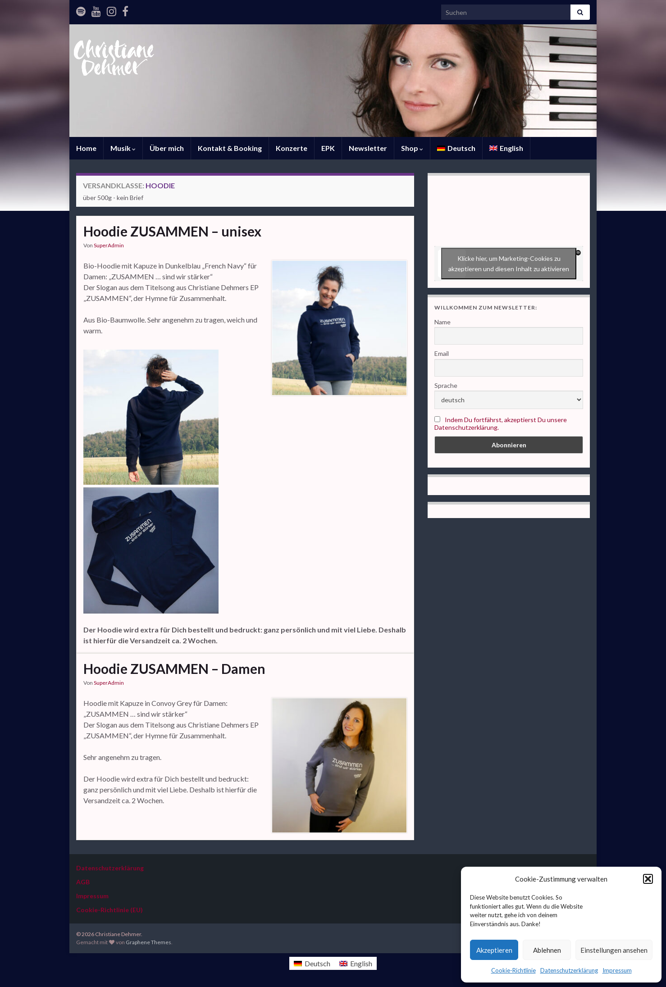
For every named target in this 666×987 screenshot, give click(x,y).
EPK (328, 148)
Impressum (617, 970)
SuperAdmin (109, 245)
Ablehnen (547, 950)
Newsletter (368, 148)
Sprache (445, 385)
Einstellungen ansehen (614, 950)
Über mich (167, 148)
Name (442, 322)
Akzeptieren (494, 950)
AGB (83, 882)
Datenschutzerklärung (569, 970)
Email (441, 353)
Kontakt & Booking (230, 148)
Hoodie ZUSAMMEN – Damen (174, 668)
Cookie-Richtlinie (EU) (109, 910)
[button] (647, 878)
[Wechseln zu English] (506, 148)
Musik (123, 148)
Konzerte (291, 148)
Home (86, 148)
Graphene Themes (148, 942)
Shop (412, 148)
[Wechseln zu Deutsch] (312, 963)
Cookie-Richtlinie (513, 970)
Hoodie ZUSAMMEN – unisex (172, 231)
